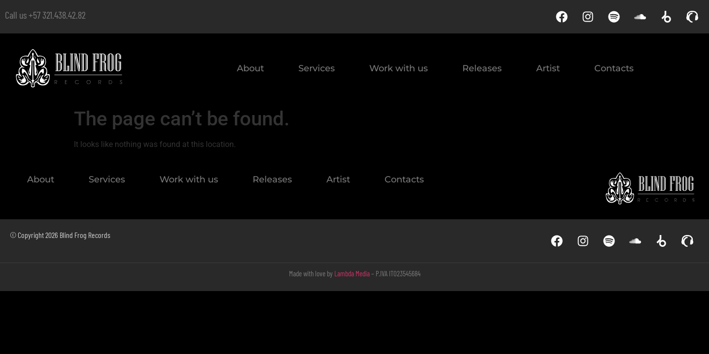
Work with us (398, 68)
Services (316, 68)
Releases (482, 68)
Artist (548, 68)
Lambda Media (352, 273)
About (250, 68)
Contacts (614, 68)
